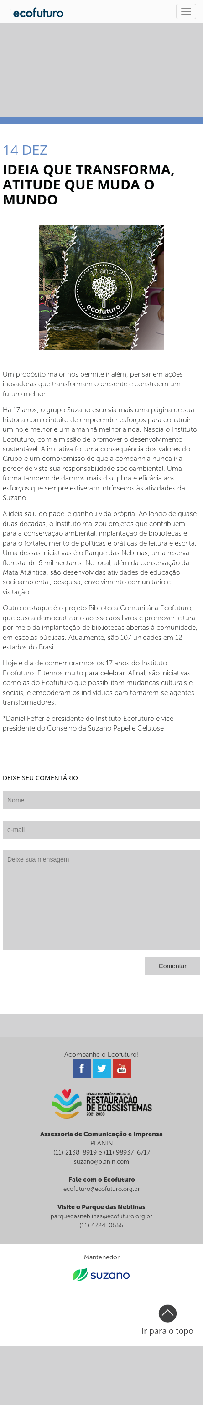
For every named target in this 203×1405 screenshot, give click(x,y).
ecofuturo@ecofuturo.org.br (101, 1188)
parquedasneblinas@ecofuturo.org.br (101, 1216)
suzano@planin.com (101, 1161)
